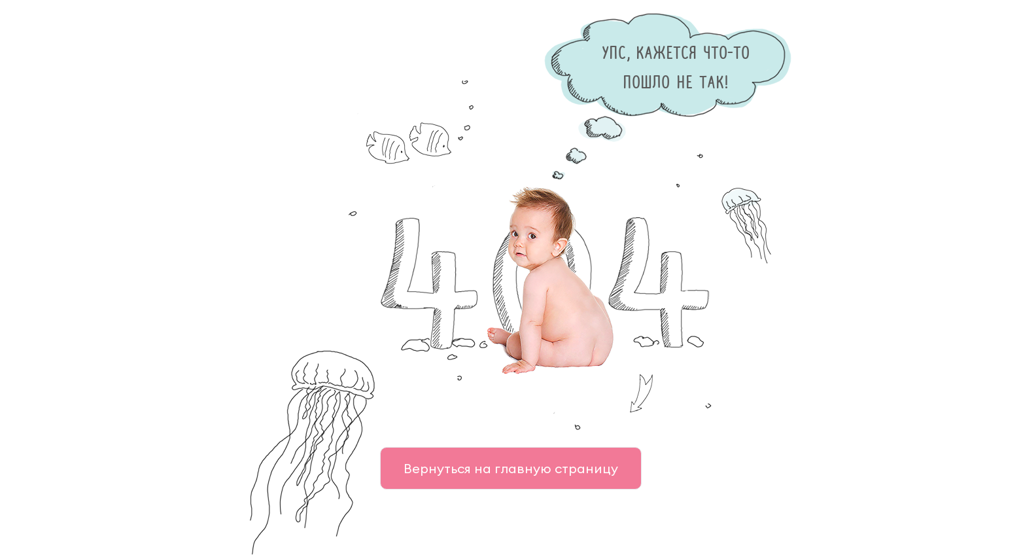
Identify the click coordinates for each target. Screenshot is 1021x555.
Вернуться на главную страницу (511, 468)
